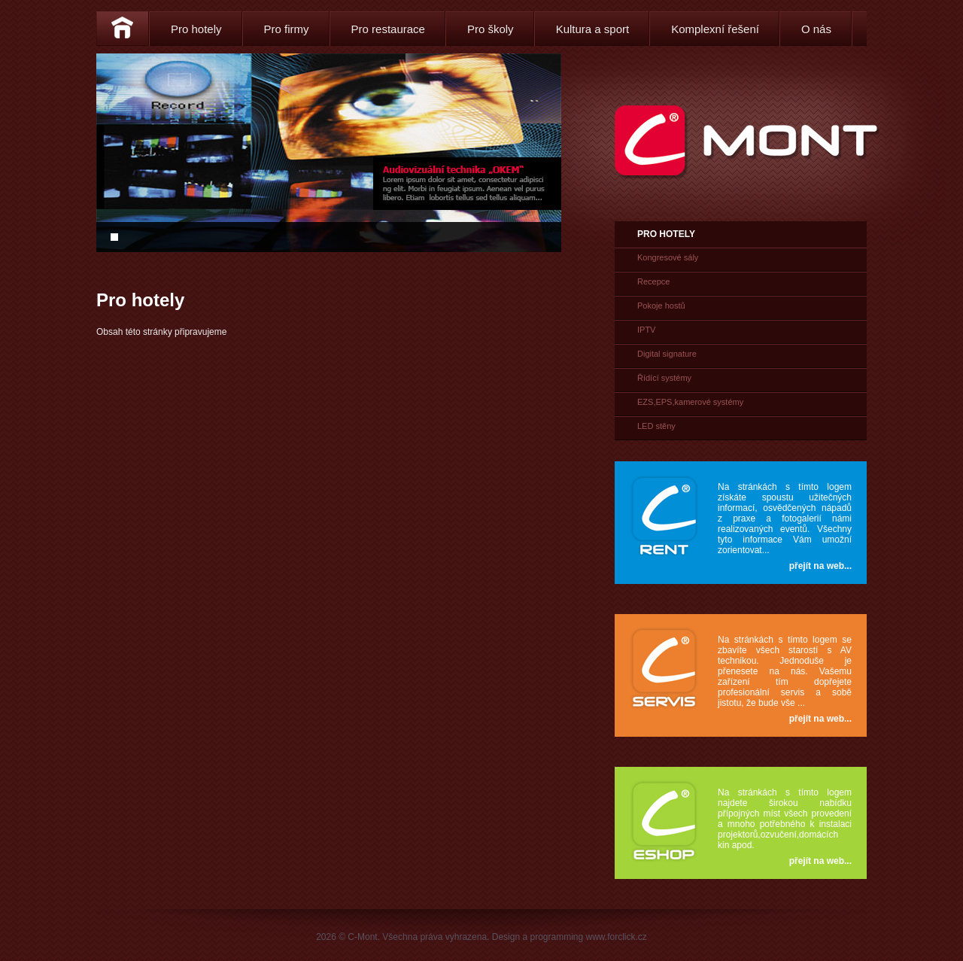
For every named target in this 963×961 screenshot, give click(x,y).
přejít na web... (820, 566)
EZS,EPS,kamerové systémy (690, 401)
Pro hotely (196, 29)
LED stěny (656, 425)
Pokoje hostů (661, 305)
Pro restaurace (388, 29)
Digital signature (667, 353)
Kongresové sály (667, 257)
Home (122, 28)
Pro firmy (286, 29)
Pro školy (490, 29)
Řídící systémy (664, 377)
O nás (816, 29)
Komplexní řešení (715, 29)
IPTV (646, 329)
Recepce (653, 281)
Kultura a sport (593, 29)
